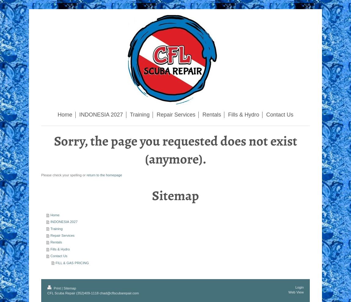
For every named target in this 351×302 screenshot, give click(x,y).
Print (54, 288)
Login (299, 287)
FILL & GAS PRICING (72, 263)
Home (55, 215)
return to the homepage (104, 175)
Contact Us (58, 256)
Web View (296, 292)
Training (56, 229)
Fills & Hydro (60, 249)
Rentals (56, 242)
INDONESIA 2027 (64, 222)
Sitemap (69, 288)
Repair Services (62, 235)
